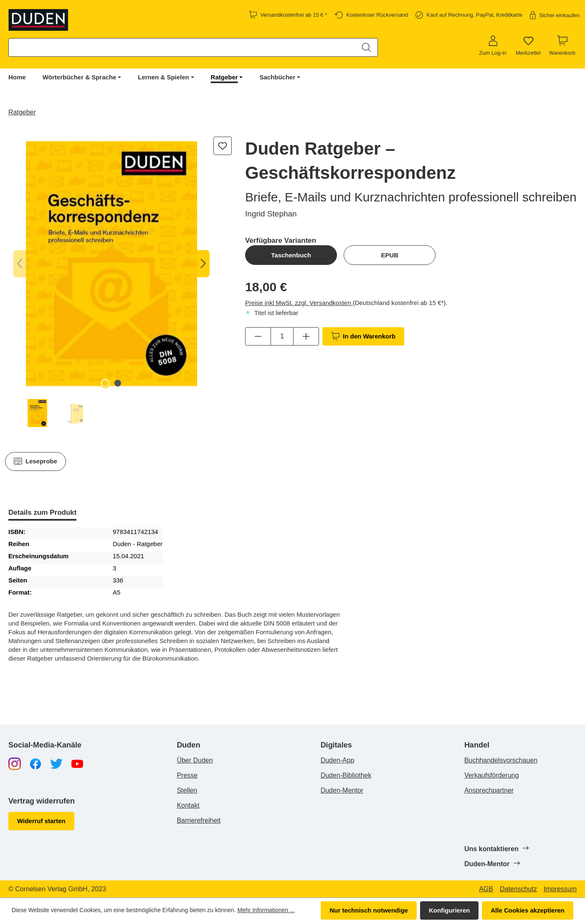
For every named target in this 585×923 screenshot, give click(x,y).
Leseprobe (35, 461)
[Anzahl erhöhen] (306, 336)
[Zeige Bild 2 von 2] (117, 383)
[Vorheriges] (19, 263)
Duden (188, 745)
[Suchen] (366, 47)
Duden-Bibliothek (346, 775)
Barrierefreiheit (198, 820)
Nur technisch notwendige (368, 910)
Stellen (187, 790)
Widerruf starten (41, 820)
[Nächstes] (203, 263)
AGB (486, 889)
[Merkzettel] (528, 46)
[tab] (42, 513)
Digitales (336, 745)
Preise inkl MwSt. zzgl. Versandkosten (299, 302)
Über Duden (195, 760)
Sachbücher (277, 77)
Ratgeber (224, 77)
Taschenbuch (291, 255)
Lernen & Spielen (163, 77)
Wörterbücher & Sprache (79, 77)
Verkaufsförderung (491, 775)
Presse (187, 775)
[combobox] (182, 47)
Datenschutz (518, 889)
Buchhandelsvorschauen (500, 760)
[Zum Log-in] (493, 46)
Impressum (560, 889)
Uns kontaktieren (496, 848)
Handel (476, 745)
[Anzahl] (282, 336)
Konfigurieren (449, 910)
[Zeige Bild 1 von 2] (105, 383)
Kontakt (188, 805)
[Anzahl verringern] (258, 336)
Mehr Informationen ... (266, 910)
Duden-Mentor (342, 790)
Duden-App (338, 760)
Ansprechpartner (489, 790)
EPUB (389, 255)
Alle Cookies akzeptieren (528, 910)
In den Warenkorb (363, 336)
